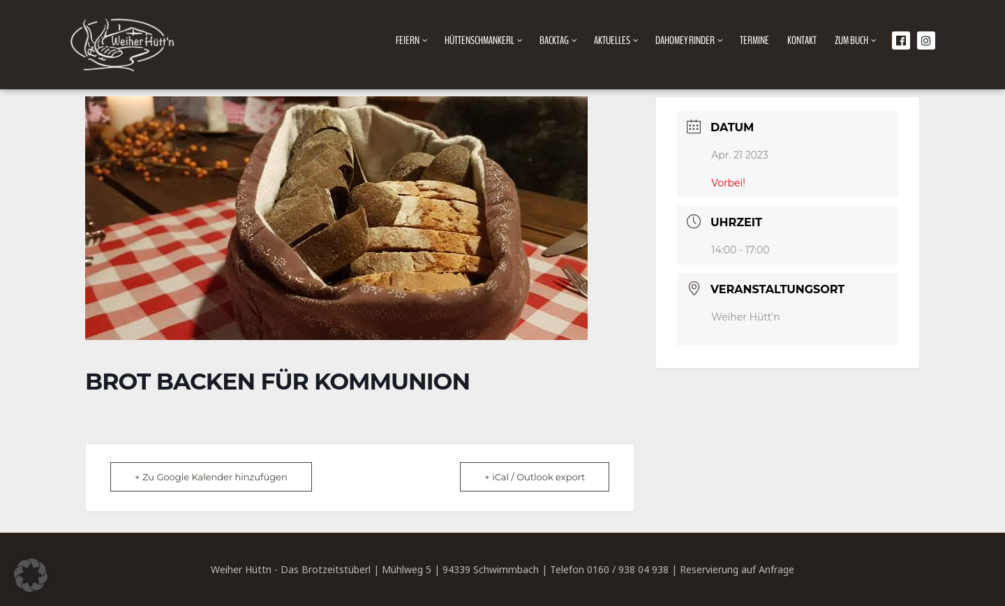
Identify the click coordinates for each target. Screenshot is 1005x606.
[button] (30, 575)
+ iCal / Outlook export (534, 476)
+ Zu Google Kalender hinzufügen (211, 476)
